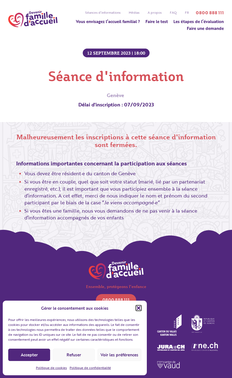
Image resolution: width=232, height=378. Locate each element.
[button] (138, 308)
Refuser (74, 355)
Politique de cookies (51, 367)
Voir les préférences (119, 355)
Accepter (29, 355)
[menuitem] (187, 12)
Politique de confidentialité (90, 367)
